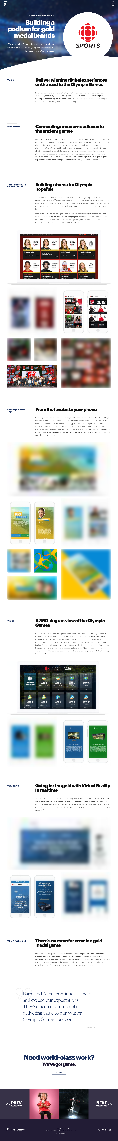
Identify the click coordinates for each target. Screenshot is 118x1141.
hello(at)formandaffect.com (67, 1131)
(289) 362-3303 (51, 1131)
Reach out (59, 1072)
